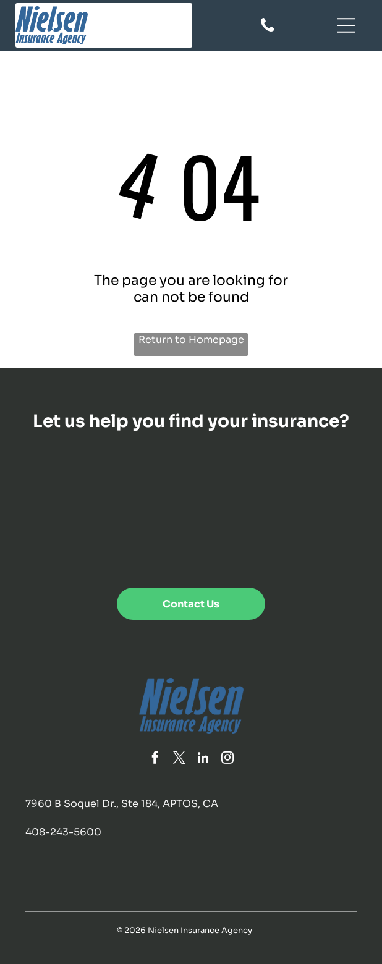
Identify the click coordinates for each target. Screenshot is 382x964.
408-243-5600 (63, 832)
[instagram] (227, 759)
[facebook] (155, 759)
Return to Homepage (191, 339)
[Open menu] (346, 25)
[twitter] (179, 759)
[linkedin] (203, 759)
